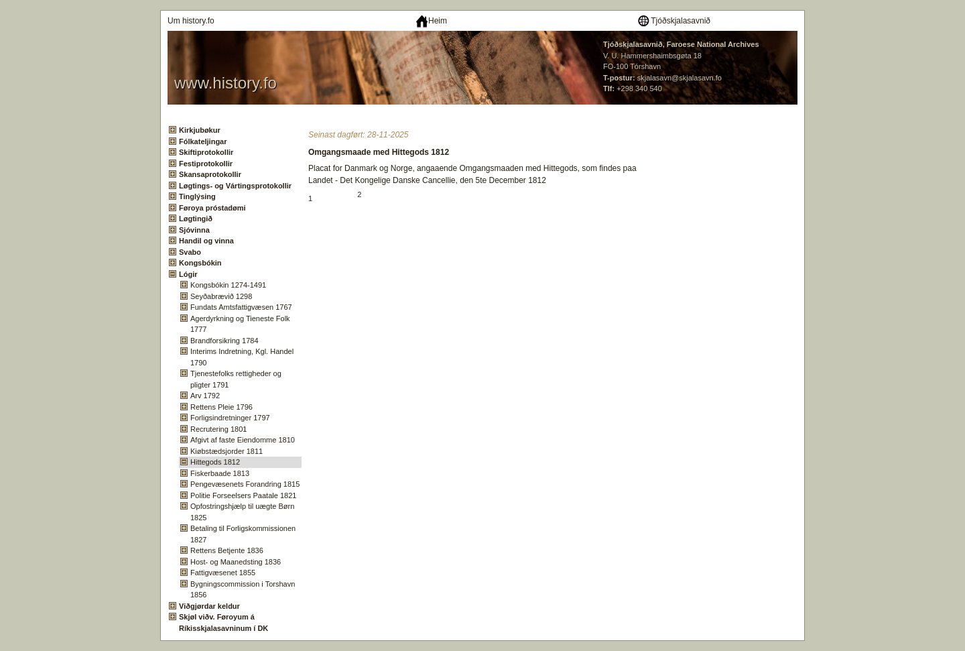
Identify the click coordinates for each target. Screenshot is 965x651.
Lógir (188, 274)
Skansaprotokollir (210, 174)
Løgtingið (195, 219)
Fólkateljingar (203, 141)
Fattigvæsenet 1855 (222, 573)
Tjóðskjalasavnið (673, 20)
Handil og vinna (206, 241)
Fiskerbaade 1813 (219, 473)
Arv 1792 (205, 396)
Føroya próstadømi (212, 208)
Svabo (190, 252)
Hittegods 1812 (215, 462)
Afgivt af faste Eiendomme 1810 (242, 440)
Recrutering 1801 (218, 429)
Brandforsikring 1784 (224, 341)
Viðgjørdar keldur (209, 606)
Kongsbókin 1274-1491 (228, 285)
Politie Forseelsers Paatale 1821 (243, 495)
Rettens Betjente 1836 (226, 550)
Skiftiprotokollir (206, 152)
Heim (431, 20)
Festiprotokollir (206, 164)
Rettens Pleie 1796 (221, 407)
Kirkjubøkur (199, 130)
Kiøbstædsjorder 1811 (226, 451)
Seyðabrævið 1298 (221, 296)
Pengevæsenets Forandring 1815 (245, 484)
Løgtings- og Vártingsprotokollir (235, 186)
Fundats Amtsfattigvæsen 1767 (241, 307)
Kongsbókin (200, 263)
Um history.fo (191, 20)
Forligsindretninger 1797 (230, 418)
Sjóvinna (194, 230)
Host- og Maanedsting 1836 (235, 562)
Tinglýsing (197, 196)
